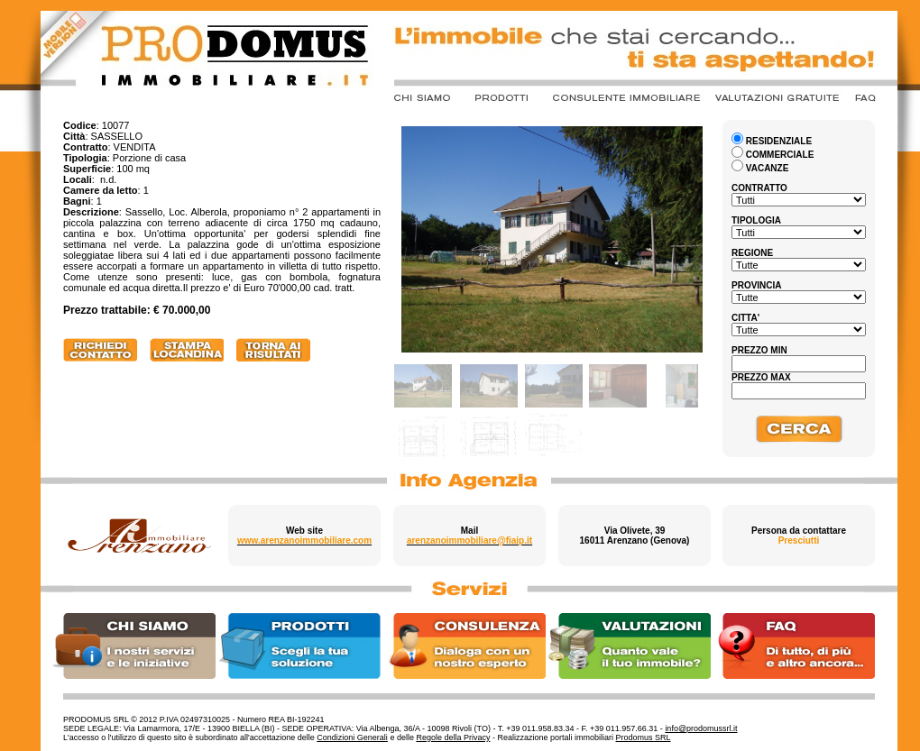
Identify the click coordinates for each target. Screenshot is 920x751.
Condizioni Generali (352, 737)
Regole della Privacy (453, 737)
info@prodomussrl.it (701, 728)
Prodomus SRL (643, 737)
